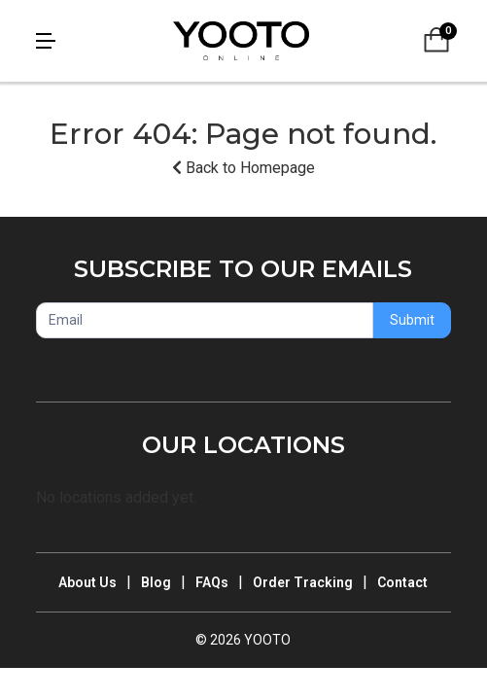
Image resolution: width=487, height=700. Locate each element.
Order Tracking (303, 582)
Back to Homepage (243, 167)
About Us (87, 582)
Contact (402, 582)
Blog (156, 582)
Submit (412, 320)
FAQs (211, 582)
